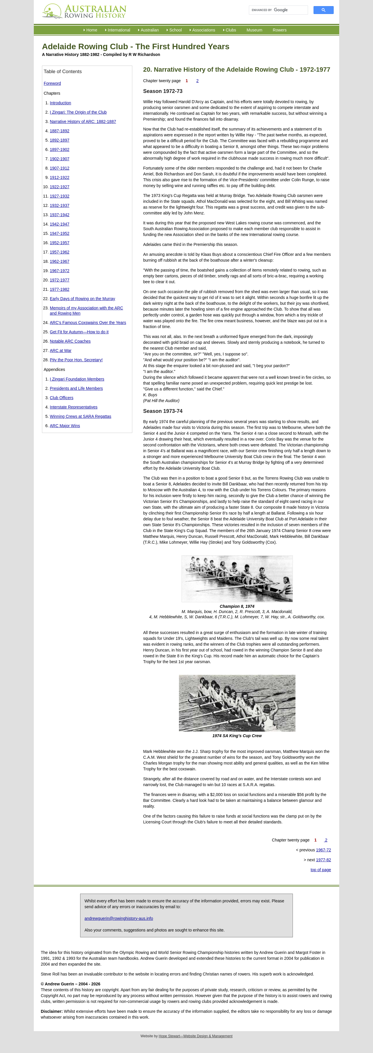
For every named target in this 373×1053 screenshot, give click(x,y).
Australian (150, 30)
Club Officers (61, 397)
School (175, 30)
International (119, 30)
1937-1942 (59, 214)
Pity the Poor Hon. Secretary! (76, 360)
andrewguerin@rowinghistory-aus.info (119, 918)
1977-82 (323, 859)
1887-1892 (59, 130)
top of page (321, 869)
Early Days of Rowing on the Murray (82, 298)
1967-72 (323, 850)
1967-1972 (59, 270)
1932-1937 (59, 205)
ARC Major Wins (65, 425)
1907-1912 (59, 168)
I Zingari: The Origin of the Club (78, 112)
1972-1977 (59, 280)
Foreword (52, 83)
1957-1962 (59, 252)
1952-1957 (59, 242)
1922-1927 (59, 186)
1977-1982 (59, 289)
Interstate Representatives (73, 407)
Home (91, 30)
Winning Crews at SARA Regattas (80, 416)
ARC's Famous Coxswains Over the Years (88, 322)
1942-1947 (59, 224)
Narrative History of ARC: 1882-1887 (83, 121)
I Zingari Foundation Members (77, 379)
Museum (254, 30)
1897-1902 (59, 149)
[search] (276, 10)
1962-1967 (59, 261)
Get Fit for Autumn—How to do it (79, 332)
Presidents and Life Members (76, 388)
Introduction (60, 103)
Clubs (231, 30)
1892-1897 (59, 140)
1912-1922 (59, 177)
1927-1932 (59, 196)
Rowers (279, 30)
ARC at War (60, 350)
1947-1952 (59, 233)
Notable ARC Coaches (70, 341)
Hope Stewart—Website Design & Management (196, 1036)
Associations (203, 30)
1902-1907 (59, 158)
